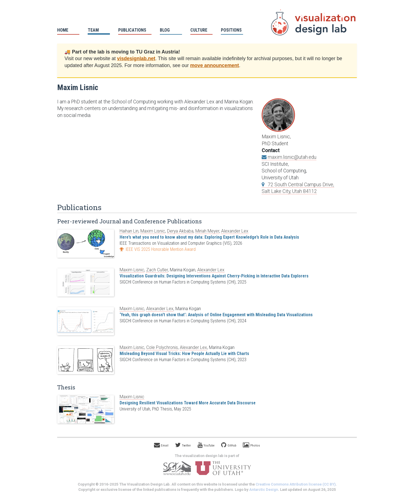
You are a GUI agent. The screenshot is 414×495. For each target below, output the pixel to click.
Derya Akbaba (180, 231)
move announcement (214, 65)
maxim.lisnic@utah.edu (289, 157)
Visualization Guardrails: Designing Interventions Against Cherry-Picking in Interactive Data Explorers (214, 276)
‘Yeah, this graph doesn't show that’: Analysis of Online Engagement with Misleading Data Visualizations (216, 314)
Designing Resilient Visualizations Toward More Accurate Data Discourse (188, 402)
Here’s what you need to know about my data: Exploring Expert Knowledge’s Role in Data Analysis (209, 237)
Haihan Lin (129, 231)
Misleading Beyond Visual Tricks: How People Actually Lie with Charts (184, 353)
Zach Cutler (157, 269)
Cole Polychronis (162, 347)
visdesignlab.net (136, 58)
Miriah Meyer (207, 231)
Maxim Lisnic (152, 231)
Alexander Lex (234, 231)
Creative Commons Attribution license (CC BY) (295, 484)
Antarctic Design (263, 490)
